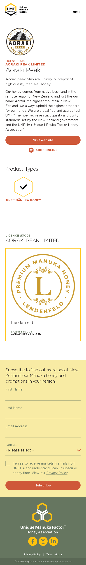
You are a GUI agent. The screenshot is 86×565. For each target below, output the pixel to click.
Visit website (43, 140)
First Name (14, 389)
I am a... (11, 444)
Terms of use (54, 554)
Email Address (16, 426)
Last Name (13, 408)
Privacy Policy (56, 473)
